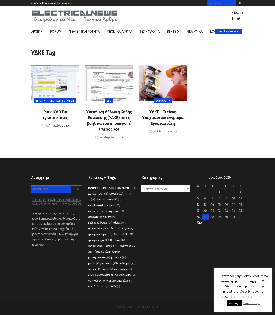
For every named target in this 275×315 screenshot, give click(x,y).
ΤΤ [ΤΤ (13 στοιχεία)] (91, 199)
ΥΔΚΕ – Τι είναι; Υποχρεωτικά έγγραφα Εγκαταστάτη (162, 117)
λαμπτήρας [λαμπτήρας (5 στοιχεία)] (95, 251)
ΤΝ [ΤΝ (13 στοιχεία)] (128, 193)
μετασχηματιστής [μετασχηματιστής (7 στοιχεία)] (99, 257)
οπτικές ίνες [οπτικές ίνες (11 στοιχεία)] (109, 263)
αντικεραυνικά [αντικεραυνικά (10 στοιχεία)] (114, 211)
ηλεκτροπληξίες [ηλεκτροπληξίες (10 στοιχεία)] (98, 240)
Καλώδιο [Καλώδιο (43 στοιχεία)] (116, 193)
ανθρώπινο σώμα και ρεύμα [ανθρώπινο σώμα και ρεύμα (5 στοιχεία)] (104, 205)
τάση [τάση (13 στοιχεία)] (111, 280)
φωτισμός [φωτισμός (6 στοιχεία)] (113, 286)
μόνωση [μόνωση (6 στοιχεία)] (94, 263)
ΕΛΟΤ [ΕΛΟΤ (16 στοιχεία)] (103, 193)
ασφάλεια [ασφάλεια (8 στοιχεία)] (95, 216)
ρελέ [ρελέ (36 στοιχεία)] (92, 274)
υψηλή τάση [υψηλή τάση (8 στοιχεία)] (96, 286)
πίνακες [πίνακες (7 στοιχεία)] (107, 269)
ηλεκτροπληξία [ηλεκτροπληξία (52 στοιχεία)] (123, 234)
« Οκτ (198, 222)
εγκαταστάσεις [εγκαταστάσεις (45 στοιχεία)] (98, 228)
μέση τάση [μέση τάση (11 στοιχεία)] (112, 251)
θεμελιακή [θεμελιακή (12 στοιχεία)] (117, 240)
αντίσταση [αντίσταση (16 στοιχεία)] (96, 211)
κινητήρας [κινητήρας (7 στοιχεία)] (127, 245)
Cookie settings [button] (251, 297)
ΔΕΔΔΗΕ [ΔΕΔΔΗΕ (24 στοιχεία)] (128, 187)
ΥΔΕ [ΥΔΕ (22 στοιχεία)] (100, 199)
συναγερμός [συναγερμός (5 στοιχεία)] (127, 274)
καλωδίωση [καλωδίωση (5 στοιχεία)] (96, 245)
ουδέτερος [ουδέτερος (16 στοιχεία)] (127, 263)
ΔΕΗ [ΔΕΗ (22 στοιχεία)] (92, 193)
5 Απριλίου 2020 (55, 126)
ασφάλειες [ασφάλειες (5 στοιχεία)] (110, 216)
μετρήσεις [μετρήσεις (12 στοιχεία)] (118, 257)
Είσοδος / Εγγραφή (229, 31)
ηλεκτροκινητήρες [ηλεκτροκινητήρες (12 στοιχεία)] (99, 234)
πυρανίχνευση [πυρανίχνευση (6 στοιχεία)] (123, 269)
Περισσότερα (251, 303)
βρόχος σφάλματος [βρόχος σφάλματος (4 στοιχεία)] (100, 222)
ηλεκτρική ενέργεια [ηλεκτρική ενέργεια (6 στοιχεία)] (121, 228)
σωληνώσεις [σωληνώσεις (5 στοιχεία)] (96, 280)
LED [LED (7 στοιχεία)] (104, 187)
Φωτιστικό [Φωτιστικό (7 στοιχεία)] (113, 199)
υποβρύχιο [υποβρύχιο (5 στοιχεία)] (124, 280)
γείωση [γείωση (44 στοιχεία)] (119, 222)
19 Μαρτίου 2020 (109, 137)
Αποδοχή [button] (234, 303)
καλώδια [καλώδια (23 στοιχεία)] (112, 245)
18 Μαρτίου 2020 (163, 131)
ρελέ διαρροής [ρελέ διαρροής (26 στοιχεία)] (108, 274)
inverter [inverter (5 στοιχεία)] (93, 187)
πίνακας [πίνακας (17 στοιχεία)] (94, 269)
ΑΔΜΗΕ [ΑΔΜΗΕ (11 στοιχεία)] (114, 187)
